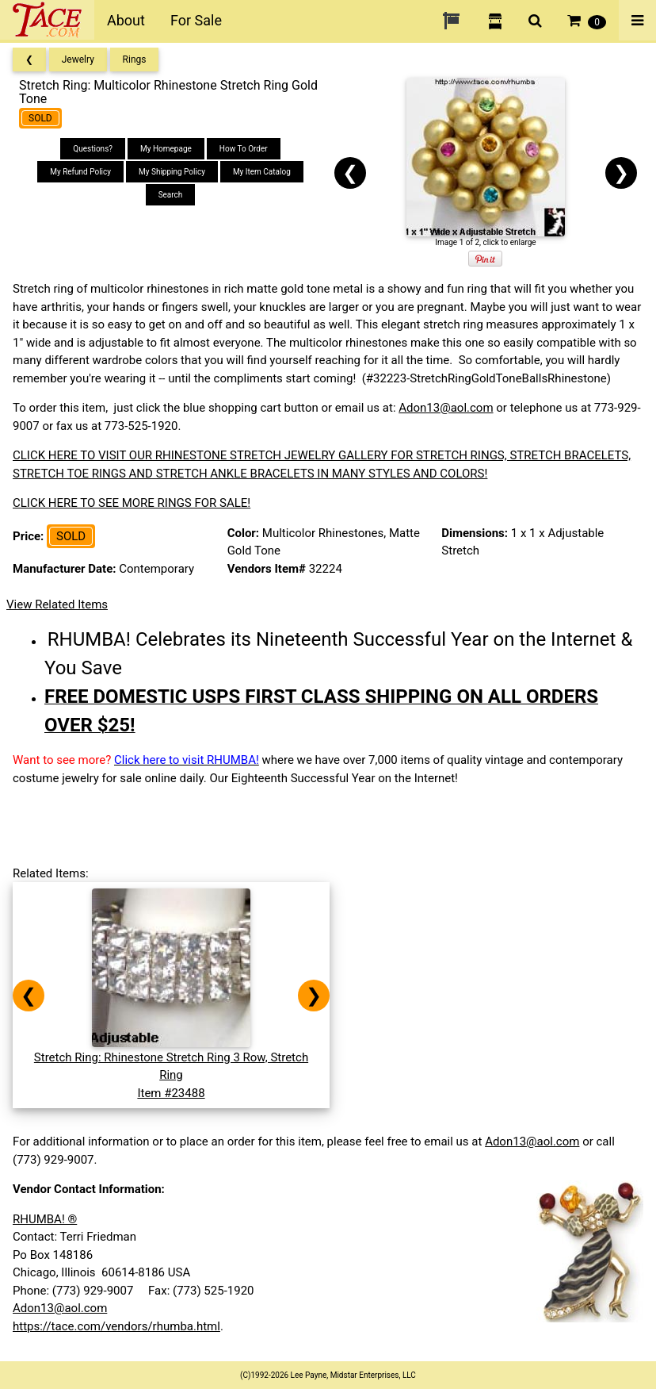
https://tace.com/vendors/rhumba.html (116, 1326)
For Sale (196, 20)
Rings (135, 59)
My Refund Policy (80, 171)
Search (170, 194)
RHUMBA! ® (45, 1219)
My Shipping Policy (172, 171)
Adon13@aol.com (446, 408)
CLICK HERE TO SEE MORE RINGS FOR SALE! (131, 503)
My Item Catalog (262, 171)
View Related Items (57, 604)
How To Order (243, 148)
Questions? (93, 148)
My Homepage (166, 148)
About (126, 20)
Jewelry (78, 59)
